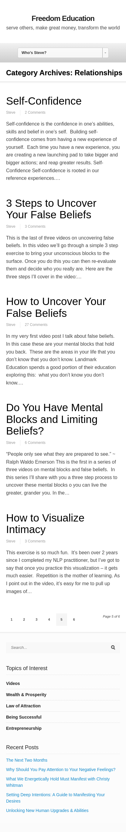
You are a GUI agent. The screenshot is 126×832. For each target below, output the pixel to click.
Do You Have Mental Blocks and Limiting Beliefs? (54, 419)
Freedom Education (63, 18)
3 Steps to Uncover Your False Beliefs (51, 209)
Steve (10, 112)
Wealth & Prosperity (26, 694)
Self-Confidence (44, 101)
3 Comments (35, 226)
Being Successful (24, 717)
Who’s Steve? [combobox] (34, 53)
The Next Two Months (26, 760)
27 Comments (36, 325)
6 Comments (35, 443)
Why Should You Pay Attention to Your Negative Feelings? (60, 769)
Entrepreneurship (24, 728)
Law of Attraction (23, 705)
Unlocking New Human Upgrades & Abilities (47, 810)
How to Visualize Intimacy (45, 523)
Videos (13, 683)
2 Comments (35, 112)
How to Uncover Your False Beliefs (56, 307)
